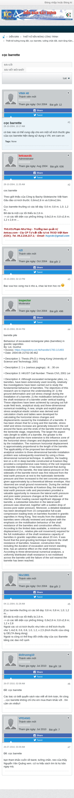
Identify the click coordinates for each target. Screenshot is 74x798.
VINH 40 (24, 93)
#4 (69, 329)
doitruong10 (26, 654)
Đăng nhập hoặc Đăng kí (58, 2)
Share (38, 110)
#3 (69, 279)
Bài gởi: (54, 104)
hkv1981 (24, 575)
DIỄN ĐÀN (14, 37)
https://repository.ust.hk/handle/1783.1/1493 (39, 349)
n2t (21, 250)
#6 (69, 684)
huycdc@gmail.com (57, 235)
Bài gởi (8, 65)
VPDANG (24, 718)
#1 (69, 122)
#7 (69, 747)
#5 (69, 604)
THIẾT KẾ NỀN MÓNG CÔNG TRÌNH (40, 37)
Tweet (37, 115)
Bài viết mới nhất (14, 70)
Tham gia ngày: (27, 104)
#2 (69, 184)
